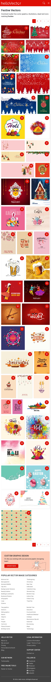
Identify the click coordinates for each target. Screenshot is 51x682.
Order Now (11, 566)
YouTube (30, 671)
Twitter (30, 663)
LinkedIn (30, 673)
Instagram (31, 668)
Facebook (31, 661)
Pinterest (31, 666)
